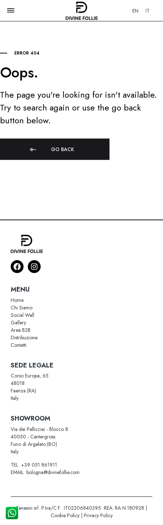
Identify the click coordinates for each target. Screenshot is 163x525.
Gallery (18, 322)
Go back (51, 153)
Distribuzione (24, 337)
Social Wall (22, 315)
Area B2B (21, 330)
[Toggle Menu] (10, 10)
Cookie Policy (65, 515)
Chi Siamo (21, 307)
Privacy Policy (98, 515)
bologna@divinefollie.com (53, 472)
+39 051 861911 (39, 464)
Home (17, 300)
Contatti (18, 345)
